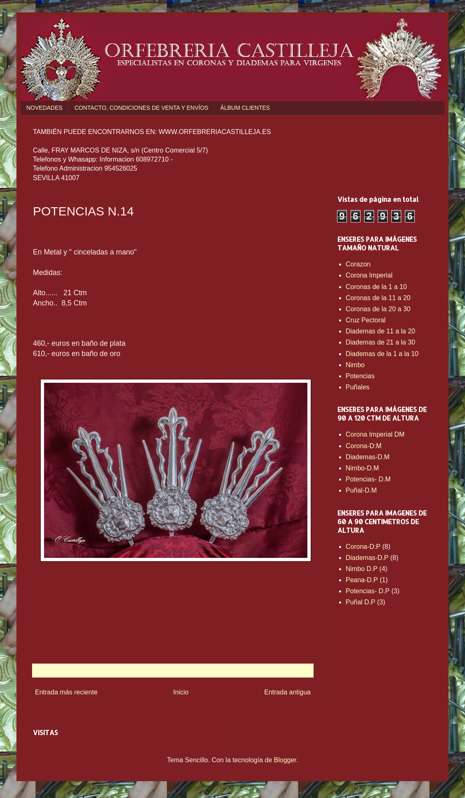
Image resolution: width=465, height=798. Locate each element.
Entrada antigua (287, 692)
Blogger (285, 759)
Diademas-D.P (367, 557)
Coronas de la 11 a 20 (378, 297)
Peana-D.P (362, 579)
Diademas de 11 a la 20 (380, 331)
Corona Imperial (369, 275)
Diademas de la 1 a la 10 (382, 353)
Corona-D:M (363, 445)
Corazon (358, 264)
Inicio (180, 692)
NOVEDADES (44, 107)
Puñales (358, 387)
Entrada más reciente (66, 692)
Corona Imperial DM (375, 434)
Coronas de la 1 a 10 (376, 286)
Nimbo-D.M (362, 468)
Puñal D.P (360, 602)
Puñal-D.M (361, 490)
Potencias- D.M (368, 479)
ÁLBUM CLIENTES (245, 107)
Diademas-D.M (368, 456)
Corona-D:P (363, 546)
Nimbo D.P (361, 568)
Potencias (360, 375)
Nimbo (355, 364)
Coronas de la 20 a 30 (378, 308)
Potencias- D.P (368, 591)
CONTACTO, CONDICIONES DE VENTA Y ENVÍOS (141, 107)
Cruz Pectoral (366, 320)
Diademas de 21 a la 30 (380, 342)
